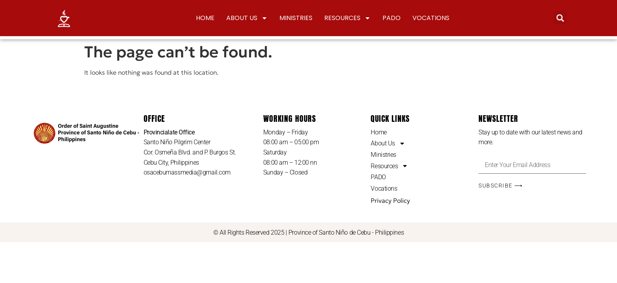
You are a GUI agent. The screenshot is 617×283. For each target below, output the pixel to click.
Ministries (295, 17)
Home (205, 17)
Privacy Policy (390, 200)
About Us (247, 18)
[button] (558, 17)
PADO (391, 17)
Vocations (430, 17)
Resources (347, 18)
